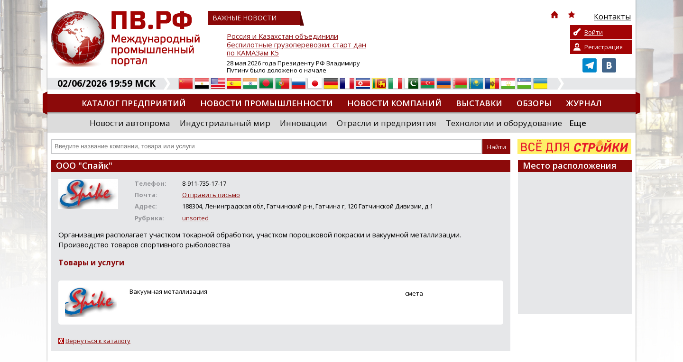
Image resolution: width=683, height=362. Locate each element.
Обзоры (534, 103)
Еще (577, 123)
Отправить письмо (211, 194)
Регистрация (603, 47)
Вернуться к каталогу (97, 340)
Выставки (479, 103)
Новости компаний (394, 103)
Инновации (303, 123)
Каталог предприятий (134, 103)
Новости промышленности (266, 103)
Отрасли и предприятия (386, 123)
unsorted (195, 218)
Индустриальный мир (225, 123)
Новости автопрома (130, 123)
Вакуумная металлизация (168, 291)
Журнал (584, 103)
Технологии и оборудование (504, 123)
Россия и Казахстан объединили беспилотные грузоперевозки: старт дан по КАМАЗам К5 (296, 44)
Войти (593, 32)
